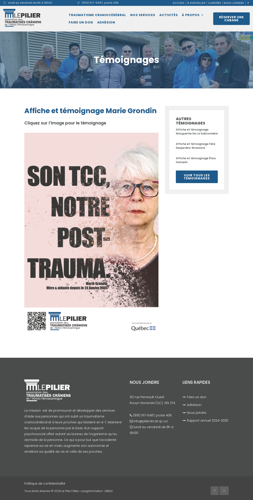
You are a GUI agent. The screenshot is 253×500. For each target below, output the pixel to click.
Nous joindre (234, 3)
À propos (191, 15)
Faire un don (81, 22)
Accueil (179, 3)
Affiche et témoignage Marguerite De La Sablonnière (197, 131)
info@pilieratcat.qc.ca (151, 421)
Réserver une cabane (231, 18)
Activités (168, 15)
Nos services (142, 15)
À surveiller (196, 3)
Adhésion (106, 22)
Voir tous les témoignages (197, 176)
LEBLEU (109, 491)
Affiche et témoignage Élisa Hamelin (196, 160)
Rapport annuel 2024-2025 (207, 420)
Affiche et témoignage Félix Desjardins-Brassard (195, 146)
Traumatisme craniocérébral (97, 15)
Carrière (214, 3)
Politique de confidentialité (44, 483)
